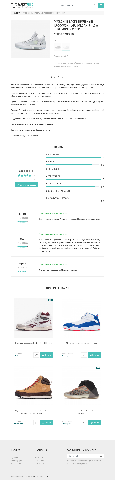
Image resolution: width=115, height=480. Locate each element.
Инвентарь (16, 463)
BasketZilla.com (41, 476)
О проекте (39, 460)
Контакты (39, 463)
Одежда (14, 458)
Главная (38, 455)
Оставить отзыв (26, 185)
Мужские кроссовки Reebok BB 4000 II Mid (33, 343)
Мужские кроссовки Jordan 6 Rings (81, 343)
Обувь (14, 455)
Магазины (39, 458)
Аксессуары (16, 460)
